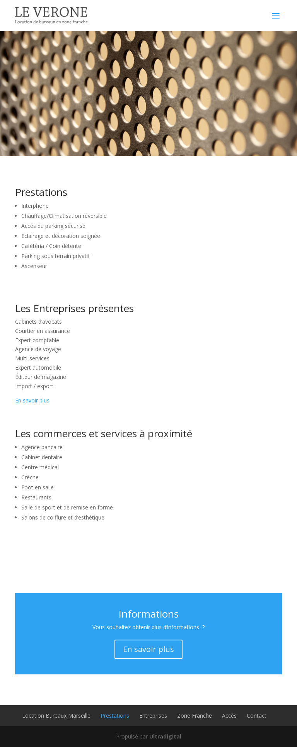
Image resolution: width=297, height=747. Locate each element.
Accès (229, 715)
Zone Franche (194, 715)
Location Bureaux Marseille (56, 715)
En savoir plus (32, 400)
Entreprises (153, 715)
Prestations (115, 715)
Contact (256, 715)
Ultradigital (165, 736)
